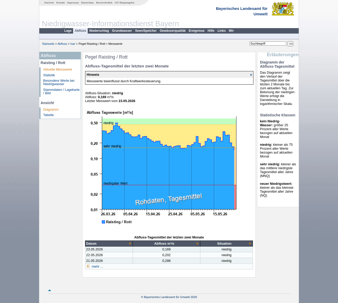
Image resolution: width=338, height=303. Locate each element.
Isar (73, 43)
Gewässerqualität (173, 31)
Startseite (49, 2)
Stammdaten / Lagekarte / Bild (61, 91)
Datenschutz (87, 2)
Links (222, 31)
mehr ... (97, 266)
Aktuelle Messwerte (57, 69)
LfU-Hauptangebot (124, 2)
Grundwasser (122, 31)
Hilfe (211, 31)
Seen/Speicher (146, 31)
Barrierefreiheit (104, 2)
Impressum (73, 2)
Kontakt (60, 2)
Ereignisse (197, 31)
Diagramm (51, 109)
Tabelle (48, 115)
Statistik (49, 75)
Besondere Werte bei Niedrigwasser (58, 82)
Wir (231, 31)
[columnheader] (109, 243)
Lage (68, 31)
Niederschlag (99, 31)
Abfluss (80, 31)
